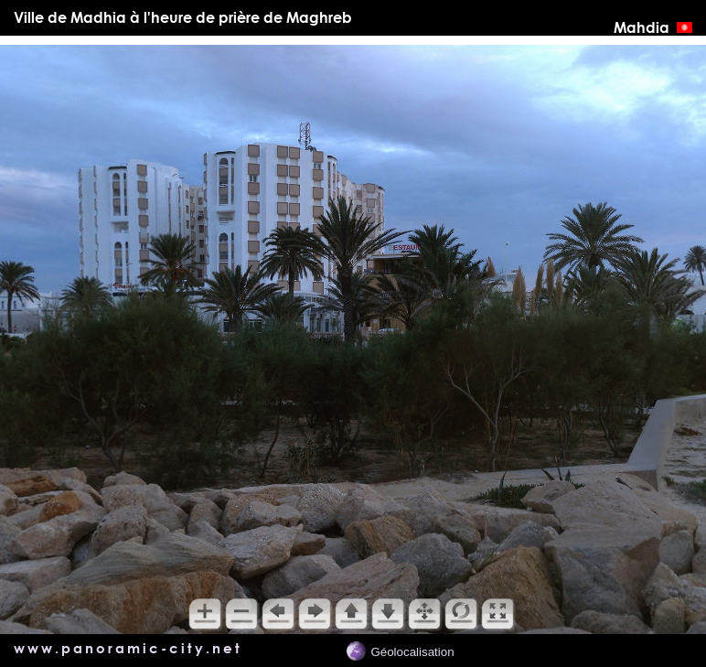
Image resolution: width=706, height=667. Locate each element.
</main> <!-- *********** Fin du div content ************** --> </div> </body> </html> (353, 339)
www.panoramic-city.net (128, 648)
